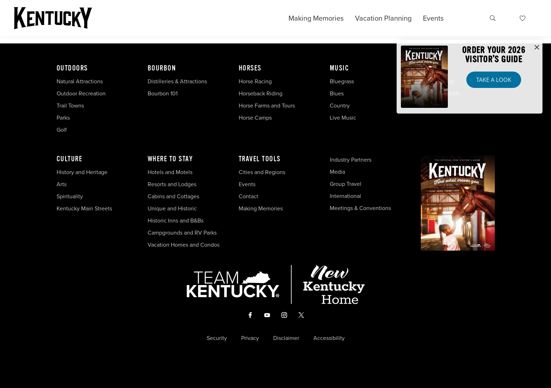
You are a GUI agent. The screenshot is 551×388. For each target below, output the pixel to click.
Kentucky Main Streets (84, 208)
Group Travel (345, 184)
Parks (63, 118)
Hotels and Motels (170, 172)
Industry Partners (350, 160)
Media (337, 172)
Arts (62, 184)
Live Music (343, 118)
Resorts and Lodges (172, 184)
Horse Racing (255, 81)
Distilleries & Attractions (177, 81)
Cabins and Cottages (173, 196)
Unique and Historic (172, 208)
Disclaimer (286, 338)
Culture (70, 159)
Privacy (250, 338)
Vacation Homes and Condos (183, 245)
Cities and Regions (262, 172)
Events (433, 18)
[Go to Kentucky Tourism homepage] (53, 18)
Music (339, 68)
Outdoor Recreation (81, 93)
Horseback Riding (260, 93)
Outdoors (72, 68)
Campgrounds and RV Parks (182, 233)
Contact (248, 196)
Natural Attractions (80, 81)
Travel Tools (260, 159)
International (345, 196)
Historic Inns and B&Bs (175, 220)
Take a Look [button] (493, 80)
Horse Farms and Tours (267, 105)
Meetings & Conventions (360, 208)
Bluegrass (342, 81)
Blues (337, 93)
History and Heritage (83, 172)
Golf (62, 130)
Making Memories (316, 18)
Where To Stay (170, 159)
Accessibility (329, 338)
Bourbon (162, 68)
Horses (250, 68)
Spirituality (70, 196)
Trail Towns (70, 105)
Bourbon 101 (163, 93)
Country (340, 105)
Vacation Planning (383, 18)
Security (217, 338)
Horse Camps (255, 118)
